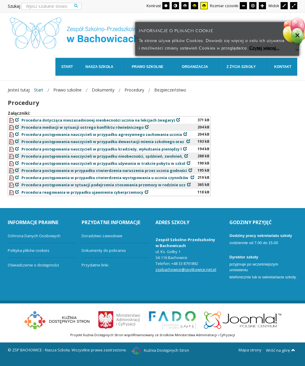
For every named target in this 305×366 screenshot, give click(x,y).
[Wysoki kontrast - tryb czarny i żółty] (194, 5)
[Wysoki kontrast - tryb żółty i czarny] (204, 5)
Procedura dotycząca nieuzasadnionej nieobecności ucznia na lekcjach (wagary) (98, 120)
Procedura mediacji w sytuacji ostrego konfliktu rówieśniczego (82, 127)
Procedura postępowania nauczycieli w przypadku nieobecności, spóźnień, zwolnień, (102, 156)
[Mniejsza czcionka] (243, 5)
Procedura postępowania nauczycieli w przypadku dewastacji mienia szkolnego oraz (103, 141)
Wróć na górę (280, 350)
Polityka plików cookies (28, 250)
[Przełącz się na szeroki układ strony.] (293, 5)
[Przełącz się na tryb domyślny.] (165, 5)
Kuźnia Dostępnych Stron (160, 350)
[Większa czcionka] (262, 5)
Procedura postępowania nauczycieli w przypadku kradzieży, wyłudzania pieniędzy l (101, 149)
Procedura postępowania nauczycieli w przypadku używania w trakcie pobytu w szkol (103, 163)
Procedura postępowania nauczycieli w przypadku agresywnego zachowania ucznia (101, 134)
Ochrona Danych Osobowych (34, 235)
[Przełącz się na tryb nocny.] (175, 5)
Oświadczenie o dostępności (33, 265)
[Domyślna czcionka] (252, 5)
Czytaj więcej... (264, 47)
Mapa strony (250, 350)
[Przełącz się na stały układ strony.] (284, 5)
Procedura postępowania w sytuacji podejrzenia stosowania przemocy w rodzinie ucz (103, 184)
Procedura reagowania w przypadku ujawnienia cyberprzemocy (82, 192)
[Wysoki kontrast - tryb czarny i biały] (185, 5)
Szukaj (14, 6)
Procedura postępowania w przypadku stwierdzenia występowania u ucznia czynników (105, 177)
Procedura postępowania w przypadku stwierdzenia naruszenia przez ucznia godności (104, 170)
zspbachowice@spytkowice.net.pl (185, 269)
